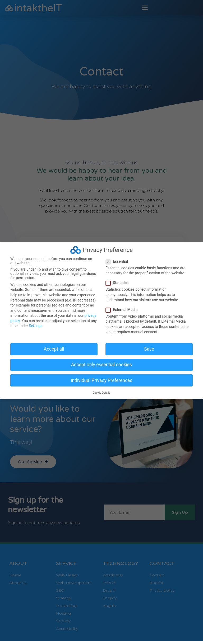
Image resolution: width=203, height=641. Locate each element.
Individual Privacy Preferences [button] (101, 380)
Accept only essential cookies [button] (101, 364)
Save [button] (149, 348)
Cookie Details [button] (101, 392)
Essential (118, 261)
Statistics (118, 283)
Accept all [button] (54, 348)
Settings (35, 326)
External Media (123, 309)
